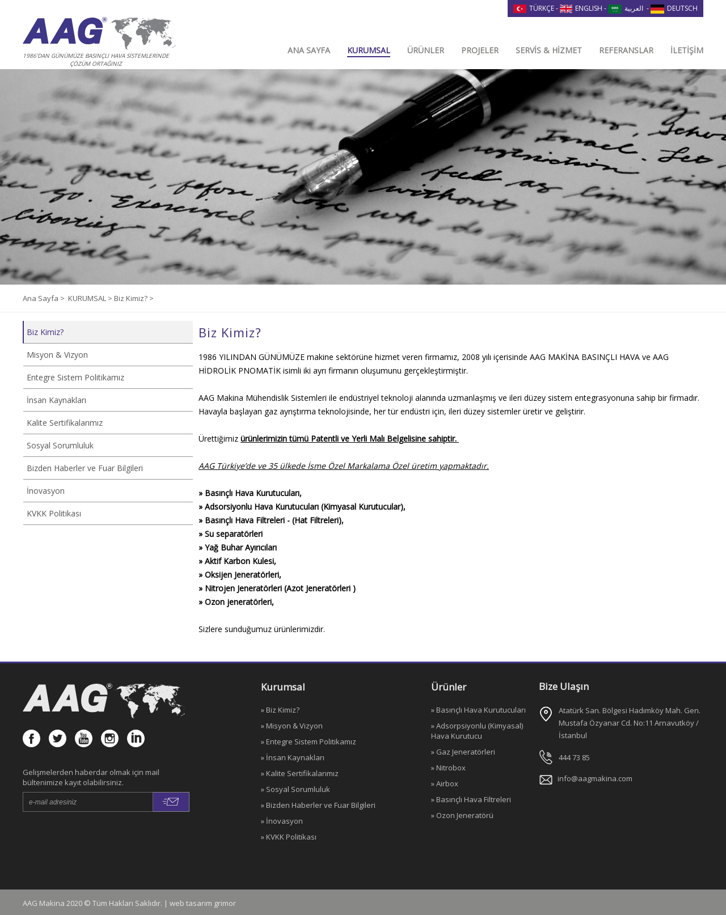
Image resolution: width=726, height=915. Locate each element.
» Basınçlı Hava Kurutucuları (478, 710)
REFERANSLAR (626, 50)
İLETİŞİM (686, 50)
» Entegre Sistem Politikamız (308, 741)
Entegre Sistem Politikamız (75, 377)
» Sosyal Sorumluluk (295, 789)
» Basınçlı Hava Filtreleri (471, 799)
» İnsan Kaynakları (292, 757)
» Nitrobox (448, 767)
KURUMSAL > (91, 298)
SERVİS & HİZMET (549, 50)
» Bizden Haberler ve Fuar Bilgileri (318, 805)
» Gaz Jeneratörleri (463, 752)
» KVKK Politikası (288, 837)
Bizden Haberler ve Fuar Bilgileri (85, 468)
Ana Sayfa (41, 298)
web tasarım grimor (203, 903)
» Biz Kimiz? (280, 710)
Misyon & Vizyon (57, 354)
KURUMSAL (368, 50)
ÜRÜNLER (425, 50)
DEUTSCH (674, 8)
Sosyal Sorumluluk (60, 445)
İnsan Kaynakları (56, 400)
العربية (625, 8)
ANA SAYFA (309, 50)
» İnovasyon (282, 821)
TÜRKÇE (533, 8)
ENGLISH (581, 8)
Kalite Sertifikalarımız (65, 422)
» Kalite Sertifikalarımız (300, 773)
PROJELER (480, 50)
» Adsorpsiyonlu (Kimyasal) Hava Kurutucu (477, 731)
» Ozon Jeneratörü (462, 815)
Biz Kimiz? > (134, 298)
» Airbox (444, 783)
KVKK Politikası (54, 513)
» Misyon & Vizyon (292, 726)
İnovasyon (46, 490)
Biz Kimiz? (45, 332)
